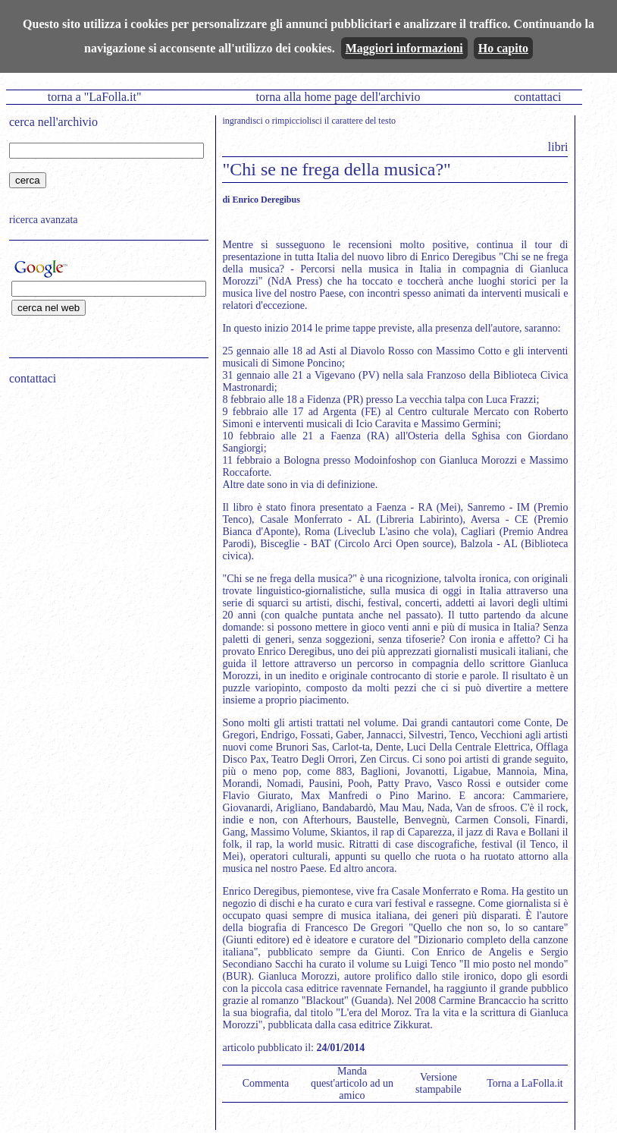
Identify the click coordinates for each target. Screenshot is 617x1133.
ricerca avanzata (43, 219)
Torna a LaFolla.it (525, 1083)
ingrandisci (242, 120)
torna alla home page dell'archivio (337, 96)
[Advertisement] (104, 494)
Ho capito (503, 48)
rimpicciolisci (297, 120)
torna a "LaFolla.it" (95, 96)
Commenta (266, 1083)
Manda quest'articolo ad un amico (352, 1083)
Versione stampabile (438, 1083)
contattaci (537, 96)
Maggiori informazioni (404, 48)
